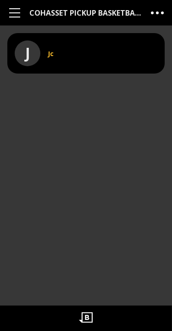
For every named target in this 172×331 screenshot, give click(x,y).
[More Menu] (157, 12)
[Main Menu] (14, 12)
